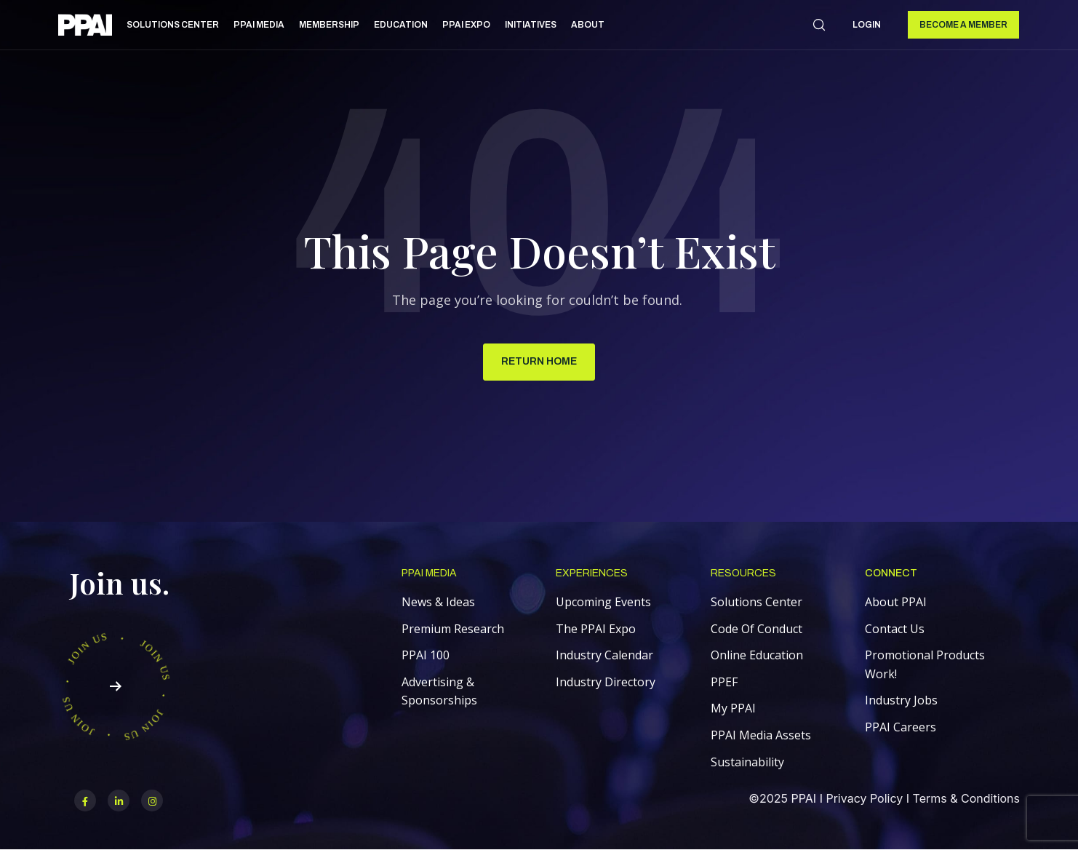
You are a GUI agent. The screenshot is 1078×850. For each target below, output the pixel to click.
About (587, 25)
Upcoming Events (603, 602)
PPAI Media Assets (761, 735)
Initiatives (530, 25)
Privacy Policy (864, 798)
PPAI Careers (900, 727)
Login (867, 25)
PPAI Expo (466, 25)
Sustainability (747, 762)
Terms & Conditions (966, 798)
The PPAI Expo (596, 629)
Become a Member (963, 25)
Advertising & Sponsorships (439, 691)
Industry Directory (605, 682)
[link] (85, 27)
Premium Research (453, 629)
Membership (329, 25)
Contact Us (895, 629)
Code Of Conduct (756, 629)
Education (401, 25)
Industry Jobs (901, 700)
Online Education (757, 655)
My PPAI (733, 708)
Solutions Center (173, 25)
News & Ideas (438, 602)
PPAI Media (258, 25)
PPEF (724, 682)
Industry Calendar (604, 655)
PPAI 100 (426, 655)
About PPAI (896, 602)
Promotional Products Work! (925, 664)
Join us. (119, 582)
